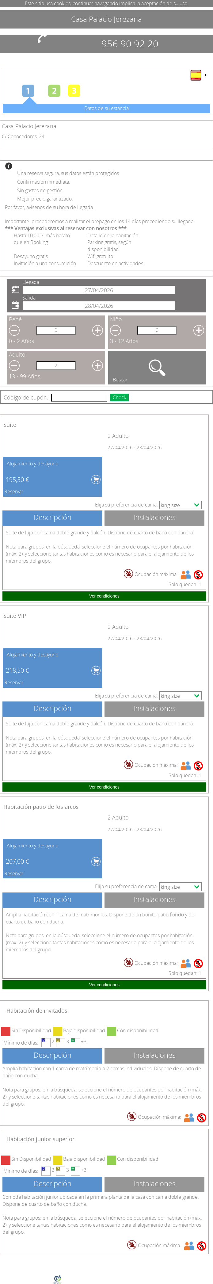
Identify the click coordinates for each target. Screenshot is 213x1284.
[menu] (198, 75)
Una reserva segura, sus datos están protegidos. (68, 173)
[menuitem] (198, 75)
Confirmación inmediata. (43, 181)
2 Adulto (118, 435)
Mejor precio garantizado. (45, 198)
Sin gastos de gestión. (40, 190)
